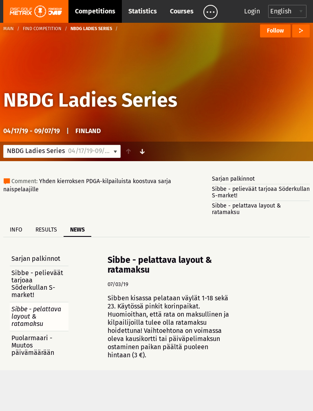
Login (252, 11)
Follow (275, 30)
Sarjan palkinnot (233, 178)
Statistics (142, 11)
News (77, 229)
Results (46, 229)
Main (8, 28)
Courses (182, 11)
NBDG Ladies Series (90, 100)
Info (16, 229)
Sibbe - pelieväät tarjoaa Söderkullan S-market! (261, 192)
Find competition (42, 28)
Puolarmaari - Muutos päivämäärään (32, 345)
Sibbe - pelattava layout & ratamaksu (246, 209)
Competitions (95, 11)
